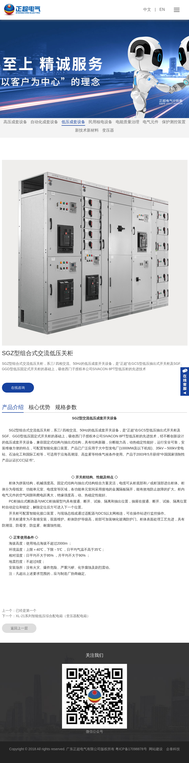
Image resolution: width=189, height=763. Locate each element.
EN (162, 9)
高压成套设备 (15, 122)
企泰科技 (173, 749)
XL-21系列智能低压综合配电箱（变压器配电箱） (53, 616)
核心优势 (39, 407)
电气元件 (150, 122)
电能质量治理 (127, 122)
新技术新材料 (87, 130)
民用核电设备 (100, 122)
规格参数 (66, 407)
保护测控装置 (174, 122)
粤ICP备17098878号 (132, 749)
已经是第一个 (26, 610)
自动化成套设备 (44, 122)
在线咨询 (18, 388)
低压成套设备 (73, 122)
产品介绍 (13, 407)
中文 (147, 9)
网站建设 (156, 749)
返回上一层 (19, 628)
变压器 (108, 130)
